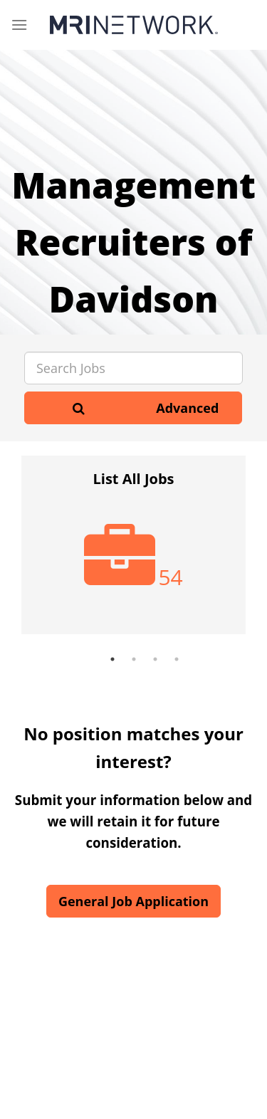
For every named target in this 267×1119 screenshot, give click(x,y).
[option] (133, 552)
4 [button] (176, 659)
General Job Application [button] (133, 901)
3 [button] (155, 659)
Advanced (187, 407)
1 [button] (112, 659)
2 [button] (134, 659)
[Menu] (19, 24)
